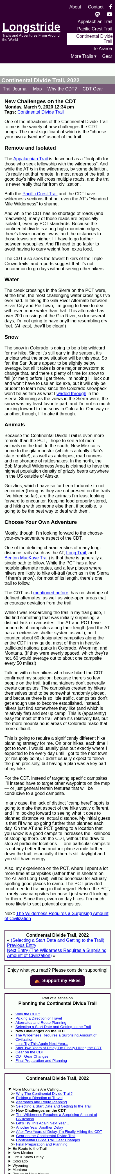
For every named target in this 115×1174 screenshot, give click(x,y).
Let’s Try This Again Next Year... (42, 1123)
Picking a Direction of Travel (38, 1018)
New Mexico (22, 1153)
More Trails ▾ (84, 56)
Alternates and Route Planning (40, 1022)
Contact (95, 7)
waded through (71, 393)
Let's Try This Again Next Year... (41, 1044)
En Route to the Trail (29, 1148)
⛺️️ (57, 980)
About (75, 7)
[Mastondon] (98, 14)
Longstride (31, 27)
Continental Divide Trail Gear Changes (48, 1140)
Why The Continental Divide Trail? (44, 1093)
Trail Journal (15, 89)
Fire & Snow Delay (27, 1157)
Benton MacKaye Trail (26, 557)
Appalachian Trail (95, 21)
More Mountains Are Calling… (37, 1089)
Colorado (20, 1161)
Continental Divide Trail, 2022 (40, 80)
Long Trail (76, 552)
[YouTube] (109, 14)
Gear (107, 56)
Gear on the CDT (29, 1052)
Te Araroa (102, 48)
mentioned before (50, 592)
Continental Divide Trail (40, 112)
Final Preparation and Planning (41, 1060)
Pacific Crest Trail (94, 28)
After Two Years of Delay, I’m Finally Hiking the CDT (58, 1048)
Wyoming (20, 1165)
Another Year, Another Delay (39, 1127)
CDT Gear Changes (32, 1056)
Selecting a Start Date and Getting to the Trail (53, 1027)
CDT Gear (92, 89)
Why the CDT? (62, 89)
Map (37, 89)
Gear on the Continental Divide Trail (45, 1136)
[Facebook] (111, 7)
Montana (19, 1170)
